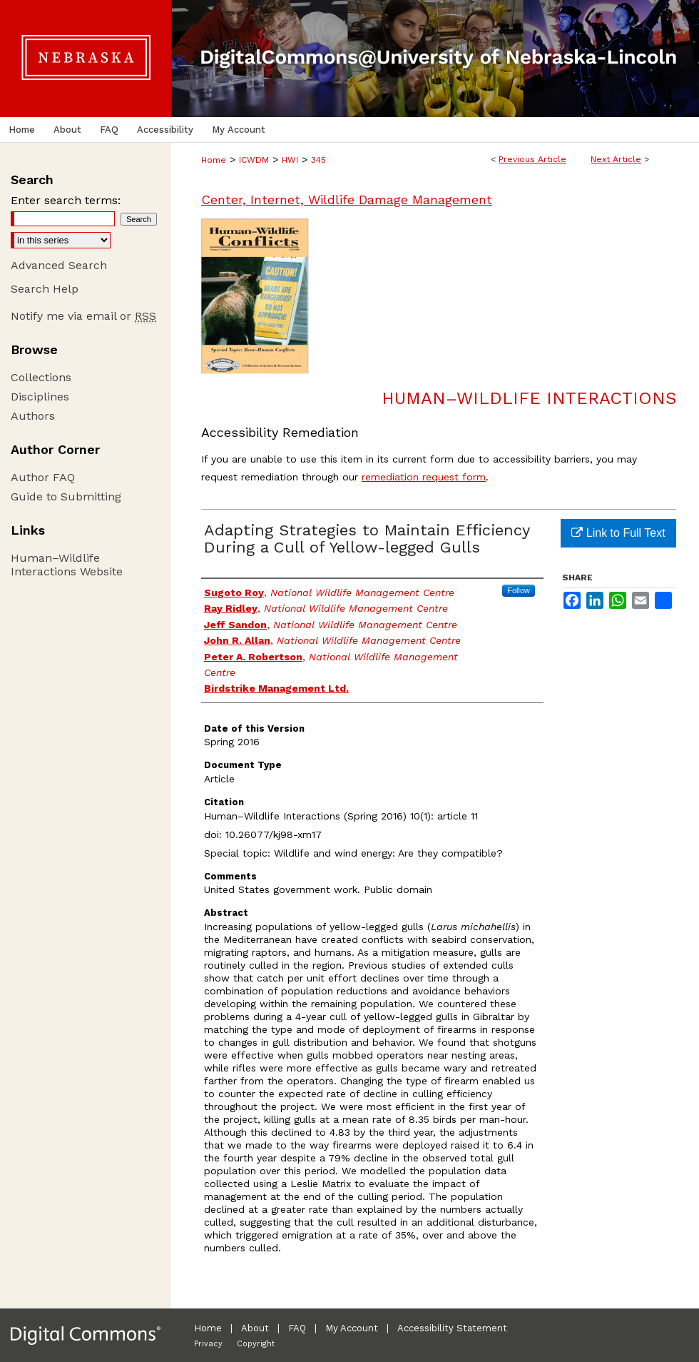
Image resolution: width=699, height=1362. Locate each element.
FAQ (297, 1328)
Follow (518, 590)
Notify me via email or (83, 316)
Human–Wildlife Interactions (529, 398)
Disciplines (40, 396)
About (255, 1328)
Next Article (616, 159)
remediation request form (424, 477)
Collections (41, 377)
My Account (351, 1328)
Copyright (256, 1343)
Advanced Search (59, 265)
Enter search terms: (66, 200)
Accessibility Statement (452, 1328)
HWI (290, 160)
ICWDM (254, 160)
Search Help (44, 289)
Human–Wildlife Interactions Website (67, 564)
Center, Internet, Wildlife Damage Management (346, 199)
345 (318, 160)
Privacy (208, 1343)
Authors (33, 416)
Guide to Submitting (66, 496)
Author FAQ (43, 477)
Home (213, 160)
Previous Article (532, 159)
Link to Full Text (618, 533)
